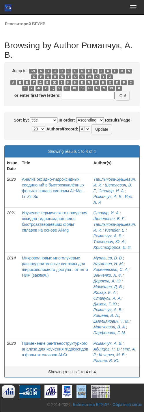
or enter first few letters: (37, 95)
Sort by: (21, 120)
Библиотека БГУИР (91, 404)
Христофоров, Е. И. (112, 247)
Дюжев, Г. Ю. (105, 304)
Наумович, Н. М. (108, 263)
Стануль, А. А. (107, 298)
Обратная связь (127, 404)
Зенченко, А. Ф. (108, 275)
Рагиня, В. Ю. (106, 360)
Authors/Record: (62, 129)
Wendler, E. (115, 230)
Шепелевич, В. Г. (109, 218)
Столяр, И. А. (111, 190)
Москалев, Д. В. (108, 286)
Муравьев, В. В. (108, 258)
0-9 (33, 71)
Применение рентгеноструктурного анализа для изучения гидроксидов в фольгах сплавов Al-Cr (55, 349)
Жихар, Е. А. (105, 292)
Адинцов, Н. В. (107, 349)
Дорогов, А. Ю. (107, 281)
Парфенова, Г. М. (109, 332)
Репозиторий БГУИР (25, 24)
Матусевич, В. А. (109, 327)
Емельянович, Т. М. (111, 321)
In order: (67, 120)
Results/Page (117, 120)
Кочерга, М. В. (112, 355)
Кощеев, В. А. (106, 315)
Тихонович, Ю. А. (109, 241)
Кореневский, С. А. (111, 269)
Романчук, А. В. (108, 196)
